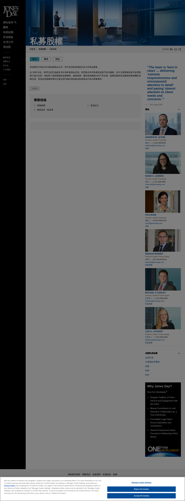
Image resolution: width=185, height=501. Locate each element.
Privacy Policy (9, 489)
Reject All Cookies (141, 492)
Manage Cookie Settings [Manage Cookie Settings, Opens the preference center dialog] (141, 485)
